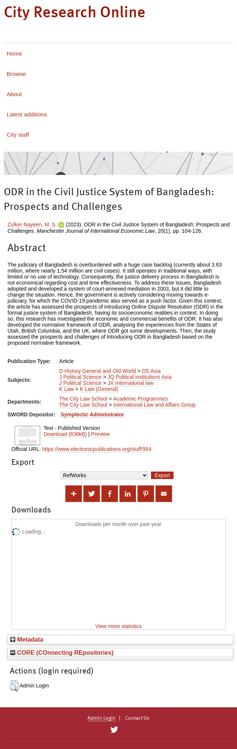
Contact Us (137, 718)
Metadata (26, 639)
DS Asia (151, 371)
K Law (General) (99, 389)
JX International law (130, 383)
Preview (100, 434)
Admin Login (102, 718)
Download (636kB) (65, 434)
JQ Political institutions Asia (139, 377)
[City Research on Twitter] (114, 730)
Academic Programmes (140, 399)
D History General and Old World (97, 371)
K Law (66, 389)
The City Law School (83, 399)
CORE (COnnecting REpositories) (61, 652)
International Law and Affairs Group (154, 405)
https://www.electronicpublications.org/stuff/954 (96, 449)
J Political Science (80, 377)
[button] (14, 686)
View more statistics (118, 626)
